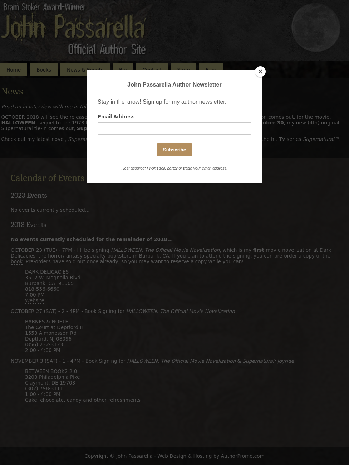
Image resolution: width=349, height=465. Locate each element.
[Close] (260, 71)
